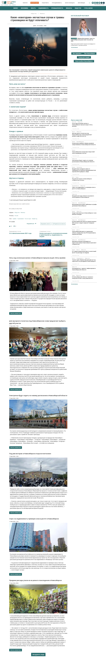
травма (14, 218)
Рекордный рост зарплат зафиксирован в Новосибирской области (84, 269)
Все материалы (74, 47)
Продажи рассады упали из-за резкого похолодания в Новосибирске (35, 580)
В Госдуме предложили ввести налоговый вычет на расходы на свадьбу (84, 252)
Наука (73, 275)
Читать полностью (15, 313)
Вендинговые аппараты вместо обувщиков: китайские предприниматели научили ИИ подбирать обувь (84, 170)
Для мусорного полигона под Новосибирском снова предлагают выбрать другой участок (82, 135)
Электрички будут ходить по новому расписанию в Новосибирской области (38, 396)
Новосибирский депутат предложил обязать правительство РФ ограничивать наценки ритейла (84, 233)
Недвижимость (75, 185)
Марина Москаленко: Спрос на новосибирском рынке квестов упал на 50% (83, 40)
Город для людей (83, 57)
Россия (16, 215)
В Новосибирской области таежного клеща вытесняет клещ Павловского (82, 277)
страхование (20, 218)
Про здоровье (77, 53)
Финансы (42, 13)
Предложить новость (45, 223)
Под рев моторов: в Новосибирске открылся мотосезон (30, 454)
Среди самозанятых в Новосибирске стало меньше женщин (84, 213)
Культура (74, 121)
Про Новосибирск (89, 53)
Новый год (34, 218)
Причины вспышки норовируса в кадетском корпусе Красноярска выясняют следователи (84, 243)
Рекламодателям (99, 4)
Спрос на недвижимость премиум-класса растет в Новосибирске (34, 519)
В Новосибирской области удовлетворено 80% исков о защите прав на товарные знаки (84, 223)
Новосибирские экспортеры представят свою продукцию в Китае (83, 152)
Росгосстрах (28, 218)
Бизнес (73, 141)
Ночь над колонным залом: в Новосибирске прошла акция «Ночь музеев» (37, 258)
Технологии (79, 167)
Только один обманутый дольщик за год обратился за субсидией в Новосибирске (84, 260)
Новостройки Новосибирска (84, 61)
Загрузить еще (38, 654)
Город (77, 177)
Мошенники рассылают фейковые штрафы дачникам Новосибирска (84, 205)
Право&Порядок (80, 141)
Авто (73, 177)
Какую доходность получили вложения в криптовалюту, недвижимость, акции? (53, 235)
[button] (89, 3)
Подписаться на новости (58, 223)
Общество (34, 13)
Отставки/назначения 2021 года (20, 233)
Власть (73, 131)
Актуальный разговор (80, 16)
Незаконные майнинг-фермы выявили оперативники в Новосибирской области (84, 143)
